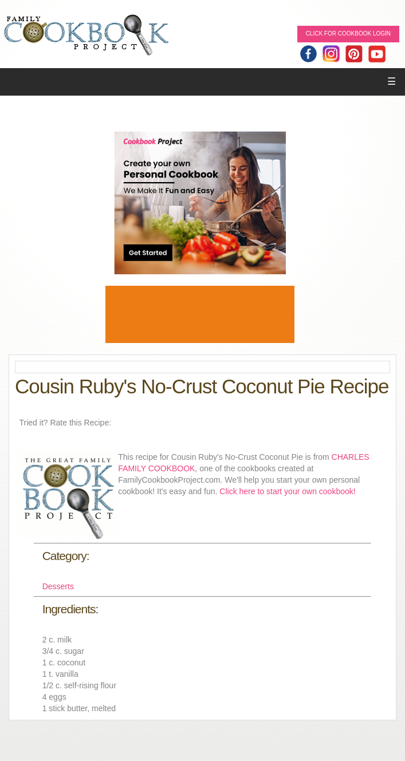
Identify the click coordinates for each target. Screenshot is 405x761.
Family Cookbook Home (86, 35)
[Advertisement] (200, 314)
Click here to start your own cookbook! (287, 491)
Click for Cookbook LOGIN (348, 33)
